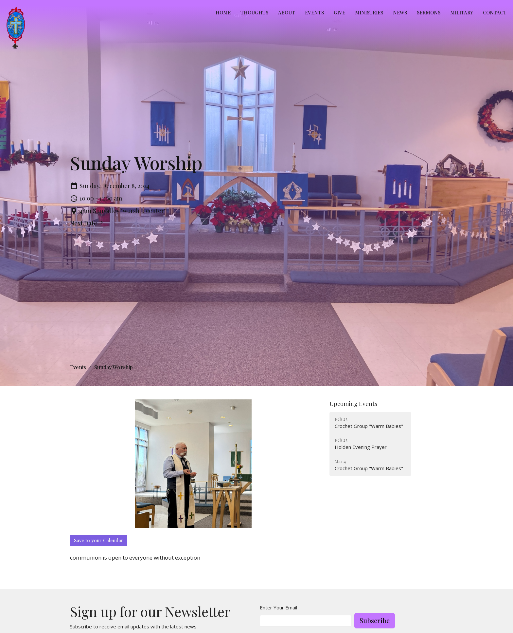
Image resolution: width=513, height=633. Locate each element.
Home (223, 12)
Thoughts (254, 12)
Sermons (428, 12)
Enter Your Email (278, 607)
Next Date (87, 223)
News (400, 12)
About (286, 12)
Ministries (369, 12)
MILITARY (461, 12)
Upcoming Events (353, 404)
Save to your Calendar (98, 540)
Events (314, 12)
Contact (494, 12)
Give (339, 12)
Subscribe (375, 620)
